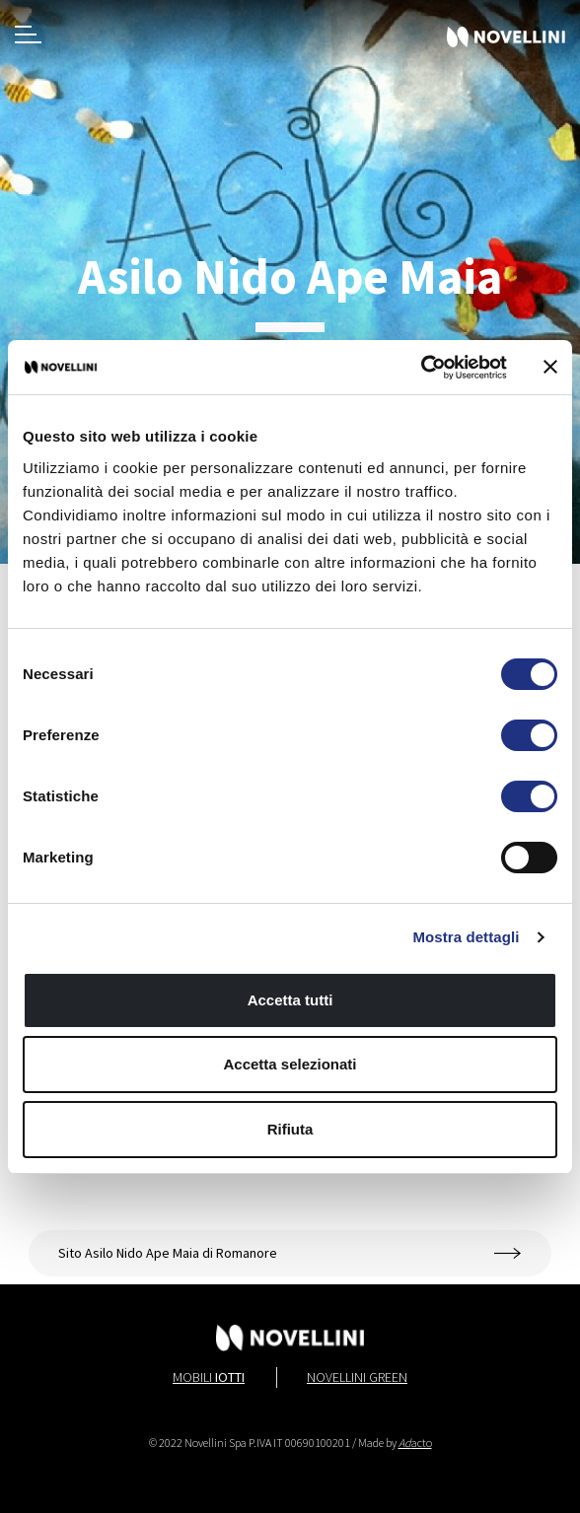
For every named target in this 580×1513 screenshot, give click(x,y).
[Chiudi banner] (550, 367)
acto (415, 1442)
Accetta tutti (290, 1000)
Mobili (209, 1377)
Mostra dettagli (465, 936)
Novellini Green (357, 1377)
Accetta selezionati (289, 1064)
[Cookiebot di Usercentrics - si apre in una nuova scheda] (420, 367)
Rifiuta (290, 1129)
